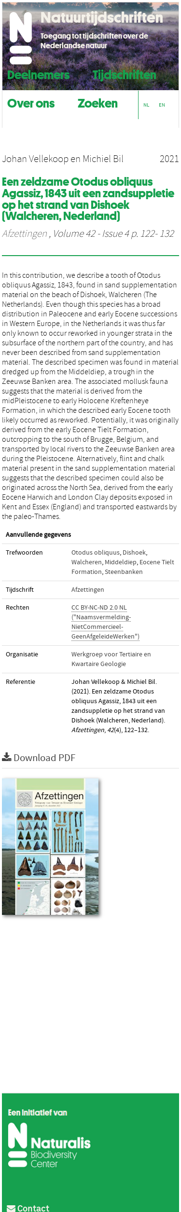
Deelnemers (38, 74)
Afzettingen (24, 234)
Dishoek (134, 553)
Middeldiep (121, 562)
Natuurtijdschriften (102, 17)
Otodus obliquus (95, 553)
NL (146, 105)
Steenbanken (124, 572)
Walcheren (86, 562)
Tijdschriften (124, 74)
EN (162, 105)
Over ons (31, 102)
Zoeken (98, 102)
